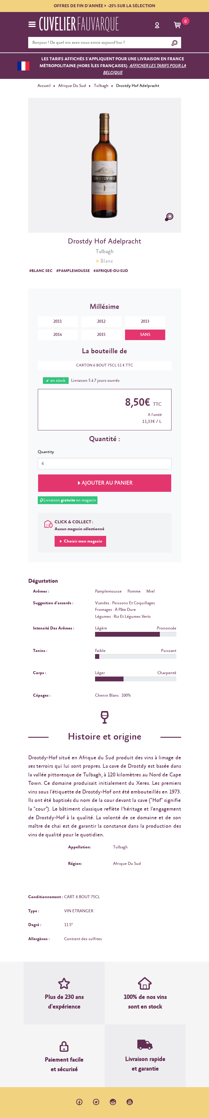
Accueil (44, 85)
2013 (145, 321)
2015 (101, 334)
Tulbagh (101, 85)
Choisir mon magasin (82, 541)
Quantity (46, 452)
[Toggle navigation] (32, 24)
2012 (101, 321)
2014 (57, 334)
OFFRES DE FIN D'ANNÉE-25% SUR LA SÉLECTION (104, 6)
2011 (57, 321)
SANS (145, 334)
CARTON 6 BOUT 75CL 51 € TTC (101, 365)
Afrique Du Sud (72, 85)
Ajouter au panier (107, 483)
